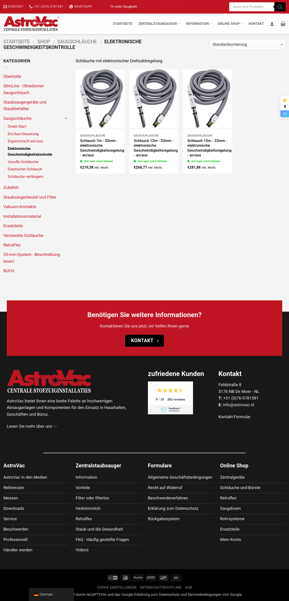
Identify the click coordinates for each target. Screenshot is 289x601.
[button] (283, 24)
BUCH (8, 270)
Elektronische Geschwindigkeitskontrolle (30, 151)
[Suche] (280, 6)
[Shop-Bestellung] (247, 44)
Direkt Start (17, 126)
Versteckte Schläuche (23, 235)
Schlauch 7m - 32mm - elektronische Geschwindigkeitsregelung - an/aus (102, 148)
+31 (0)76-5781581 (241, 398)
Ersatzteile (13, 225)
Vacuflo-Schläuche (23, 162)
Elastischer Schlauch (25, 169)
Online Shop (230, 23)
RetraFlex (12, 245)
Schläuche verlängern (25, 176)
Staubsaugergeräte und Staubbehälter (24, 105)
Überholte (12, 76)
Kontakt (256, 24)
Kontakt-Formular (235, 416)
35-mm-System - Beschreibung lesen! (31, 257)
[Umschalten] (66, 118)
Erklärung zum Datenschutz (157, 594)
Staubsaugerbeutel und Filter (29, 197)
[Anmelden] (272, 24)
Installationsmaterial (22, 216)
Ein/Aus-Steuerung (23, 134)
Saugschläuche (77, 41)
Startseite (122, 24)
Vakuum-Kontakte (19, 206)
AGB (188, 587)
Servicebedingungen (204, 594)
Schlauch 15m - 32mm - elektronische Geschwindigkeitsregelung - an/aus (209, 148)
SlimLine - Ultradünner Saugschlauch (23, 89)
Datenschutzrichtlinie (161, 587)
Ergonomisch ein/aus (25, 141)
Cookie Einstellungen (117, 587)
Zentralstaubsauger (159, 23)
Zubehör (11, 187)
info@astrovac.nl (238, 404)
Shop (43, 41)
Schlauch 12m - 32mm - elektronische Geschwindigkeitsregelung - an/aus (156, 148)
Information (199, 23)
